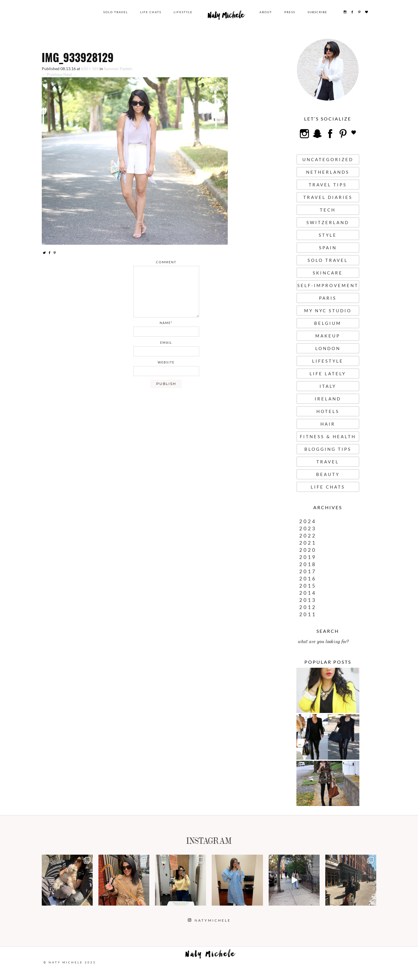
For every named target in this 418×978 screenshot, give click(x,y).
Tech (328, 209)
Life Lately (328, 373)
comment (166, 262)
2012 (307, 607)
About (265, 12)
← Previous (52, 74)
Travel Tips (328, 184)
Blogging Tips (327, 449)
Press (289, 12)
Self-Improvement (327, 285)
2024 (307, 521)
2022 (307, 536)
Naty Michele (226, 16)
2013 (307, 600)
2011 (307, 614)
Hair (327, 423)
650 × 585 (90, 68)
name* (166, 323)
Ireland (328, 398)
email (166, 342)
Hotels (327, 411)
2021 (307, 543)
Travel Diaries (327, 197)
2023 (307, 528)
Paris (327, 298)
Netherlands (327, 172)
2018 (307, 564)
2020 (307, 550)
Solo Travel (115, 12)
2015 (307, 586)
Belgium (327, 323)
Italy (328, 386)
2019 (307, 557)
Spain (328, 247)
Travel (327, 461)
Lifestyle (183, 12)
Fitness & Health (328, 436)
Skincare (328, 272)
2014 (307, 593)
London (327, 348)
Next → (70, 74)
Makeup (327, 335)
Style (328, 235)
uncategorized (327, 159)
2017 (307, 571)
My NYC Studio (328, 310)
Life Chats (150, 12)
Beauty (328, 474)
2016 (307, 579)
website (166, 362)
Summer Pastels (118, 68)
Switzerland (327, 222)
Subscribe (317, 12)
